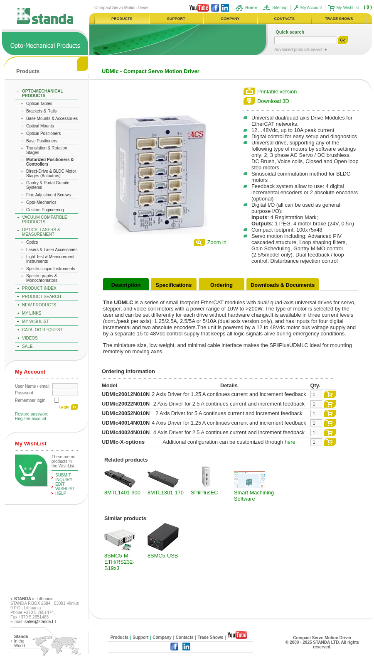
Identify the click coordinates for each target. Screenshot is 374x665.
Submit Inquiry (64, 477)
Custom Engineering (45, 210)
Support (140, 637)
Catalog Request (42, 330)
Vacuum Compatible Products (44, 219)
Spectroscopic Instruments (50, 268)
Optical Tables (39, 103)
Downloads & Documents (283, 285)
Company (162, 637)
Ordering (221, 285)
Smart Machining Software (254, 495)
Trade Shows (210, 637)
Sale (27, 346)
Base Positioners (41, 141)
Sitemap (280, 7)
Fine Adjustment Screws (48, 195)
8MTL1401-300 (122, 492)
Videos (30, 338)
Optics (32, 242)
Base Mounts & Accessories (52, 118)
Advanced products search (299, 49)
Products (27, 71)
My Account (311, 7)
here (290, 442)
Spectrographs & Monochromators (41, 278)
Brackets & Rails (41, 111)
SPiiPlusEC (204, 492)
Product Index (39, 288)
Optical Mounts (40, 126)
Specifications (174, 285)
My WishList (348, 7)
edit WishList (65, 486)
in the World (21, 641)
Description (125, 285)
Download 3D (273, 101)
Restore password (32, 414)
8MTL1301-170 (166, 492)
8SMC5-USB (163, 556)
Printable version (277, 91)
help (60, 493)
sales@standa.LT (41, 621)
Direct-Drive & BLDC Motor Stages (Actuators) (51, 173)
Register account (30, 418)
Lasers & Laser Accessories (51, 249)
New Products (39, 305)
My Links (32, 313)
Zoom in (216, 242)
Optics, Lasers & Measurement (41, 232)
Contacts (185, 637)
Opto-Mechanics (41, 202)
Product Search (41, 296)
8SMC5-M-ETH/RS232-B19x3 (119, 562)
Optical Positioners (43, 133)
